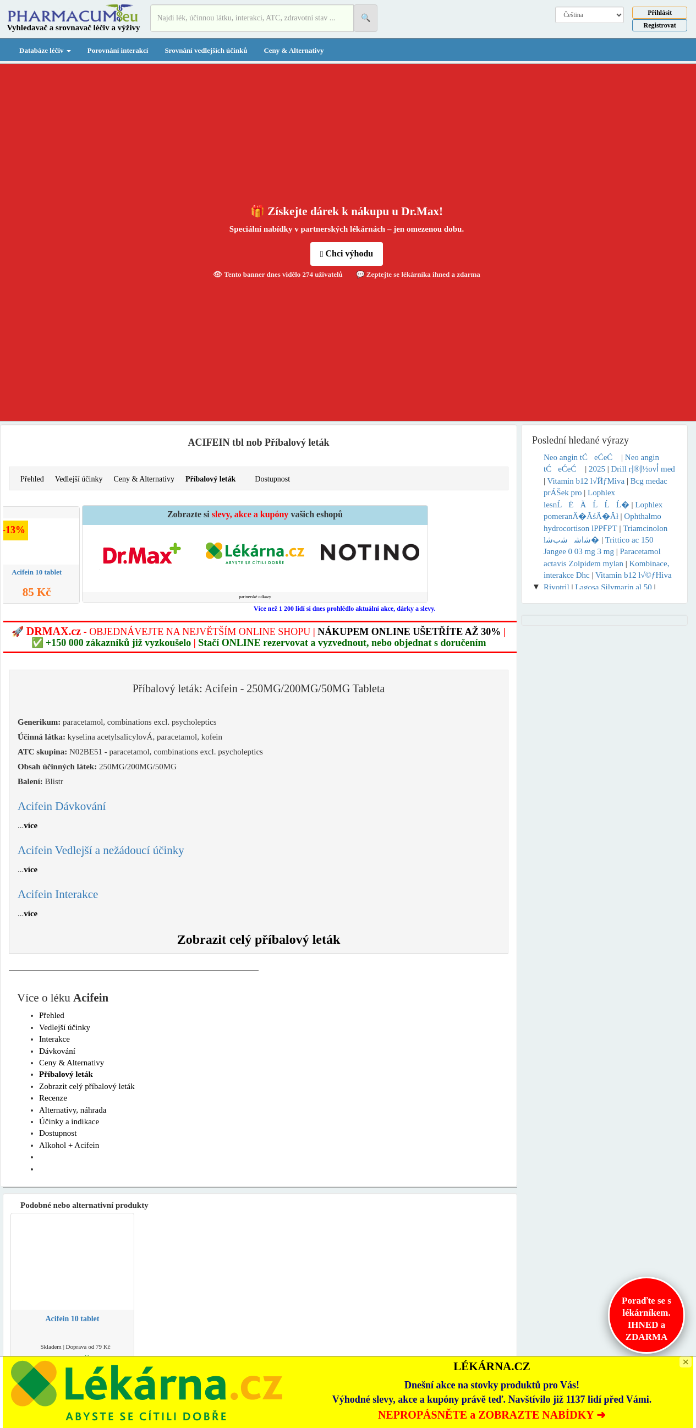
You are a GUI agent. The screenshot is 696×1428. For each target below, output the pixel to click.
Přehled (32, 479)
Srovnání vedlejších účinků (206, 50)
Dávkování (57, 1051)
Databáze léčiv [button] (45, 50)
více (30, 825)
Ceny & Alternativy (294, 50)
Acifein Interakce (58, 894)
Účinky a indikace (69, 1121)
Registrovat (660, 25)
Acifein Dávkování (62, 806)
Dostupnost (272, 479)
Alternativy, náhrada (72, 1110)
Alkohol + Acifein (69, 1145)
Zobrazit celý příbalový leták (259, 939)
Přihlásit (660, 13)
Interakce (54, 1039)
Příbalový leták (210, 479)
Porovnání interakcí (118, 50)
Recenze (53, 1097)
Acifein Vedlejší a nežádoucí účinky (101, 850)
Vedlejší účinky (79, 479)
